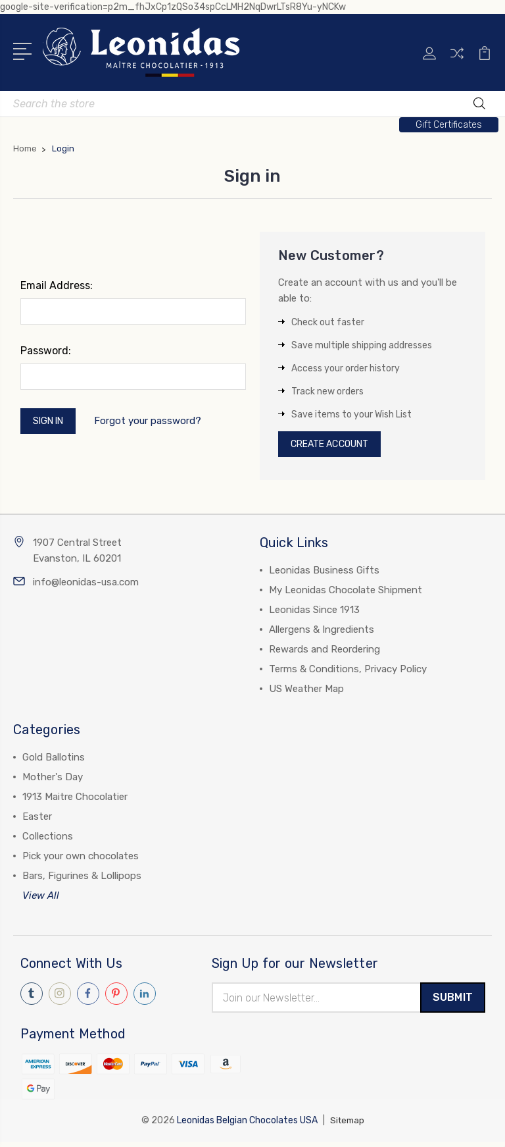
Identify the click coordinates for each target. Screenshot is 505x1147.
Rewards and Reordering (324, 652)
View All (40, 899)
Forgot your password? (155, 423)
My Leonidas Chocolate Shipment (345, 593)
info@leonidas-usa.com (86, 585)
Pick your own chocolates (80, 859)
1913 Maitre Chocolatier (75, 800)
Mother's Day (52, 780)
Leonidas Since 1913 (314, 613)
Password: (45, 350)
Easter (37, 820)
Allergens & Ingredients (321, 633)
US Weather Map (306, 692)
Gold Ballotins (53, 760)
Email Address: (56, 285)
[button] (448, 124)
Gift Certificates (449, 124)
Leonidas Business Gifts (324, 573)
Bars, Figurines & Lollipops (81, 879)
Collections (47, 839)
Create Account (335, 446)
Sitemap (347, 1125)
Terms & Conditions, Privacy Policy (348, 672)
